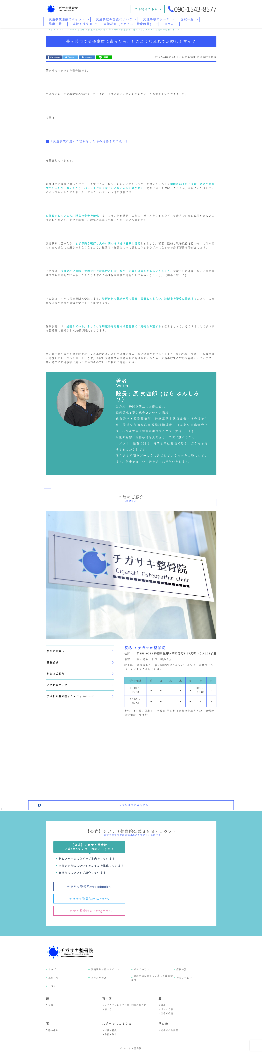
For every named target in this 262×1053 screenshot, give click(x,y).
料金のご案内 (80, 673)
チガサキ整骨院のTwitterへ (89, 899)
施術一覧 (53, 977)
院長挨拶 (80, 662)
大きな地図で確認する (133, 802)
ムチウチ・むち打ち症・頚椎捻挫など (125, 1005)
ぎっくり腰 (166, 1009)
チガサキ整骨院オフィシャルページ (80, 696)
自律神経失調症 (168, 1030)
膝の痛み (52, 1030)
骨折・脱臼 (110, 1034)
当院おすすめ (99, 977)
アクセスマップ (80, 685)
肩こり (107, 1009)
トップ (52, 969)
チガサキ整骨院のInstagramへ (89, 911)
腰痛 (162, 1005)
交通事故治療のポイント (105, 969)
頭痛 (50, 1005)
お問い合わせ (184, 977)
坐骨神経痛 (166, 1013)
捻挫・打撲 (110, 1030)
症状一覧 (181, 969)
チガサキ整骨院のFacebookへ (89, 887)
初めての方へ (80, 651)
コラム (52, 986)
